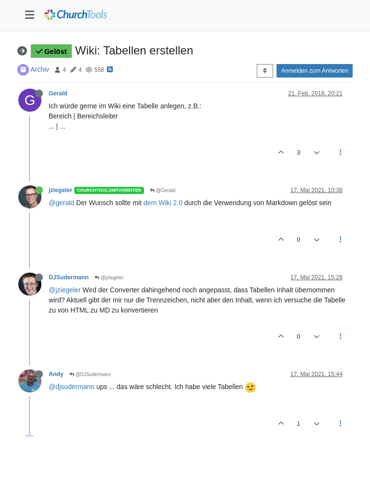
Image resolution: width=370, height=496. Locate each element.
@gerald (61, 203)
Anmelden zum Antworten (314, 70)
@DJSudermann (90, 374)
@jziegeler (108, 277)
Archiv (39, 69)
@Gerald (162, 190)
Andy (56, 374)
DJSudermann (69, 277)
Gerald (58, 93)
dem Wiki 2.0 (163, 203)
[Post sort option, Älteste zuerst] (265, 71)
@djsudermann (71, 387)
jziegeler (60, 190)
